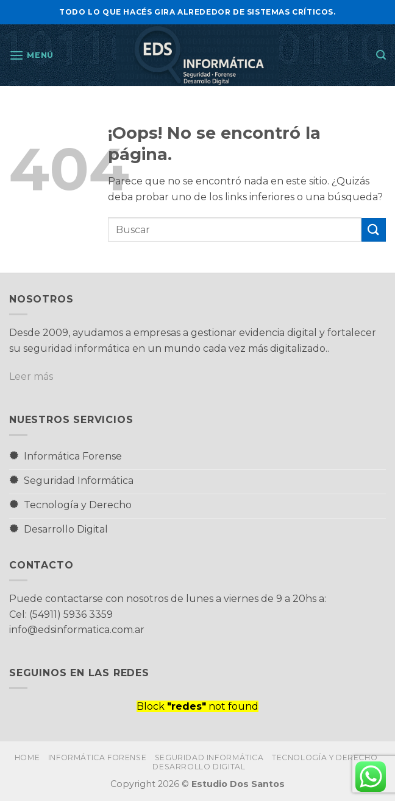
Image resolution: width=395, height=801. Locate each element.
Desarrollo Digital (198, 766)
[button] (31, 55)
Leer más (31, 376)
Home (27, 757)
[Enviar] (373, 230)
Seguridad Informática (209, 757)
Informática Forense (97, 757)
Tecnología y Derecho (324, 757)
